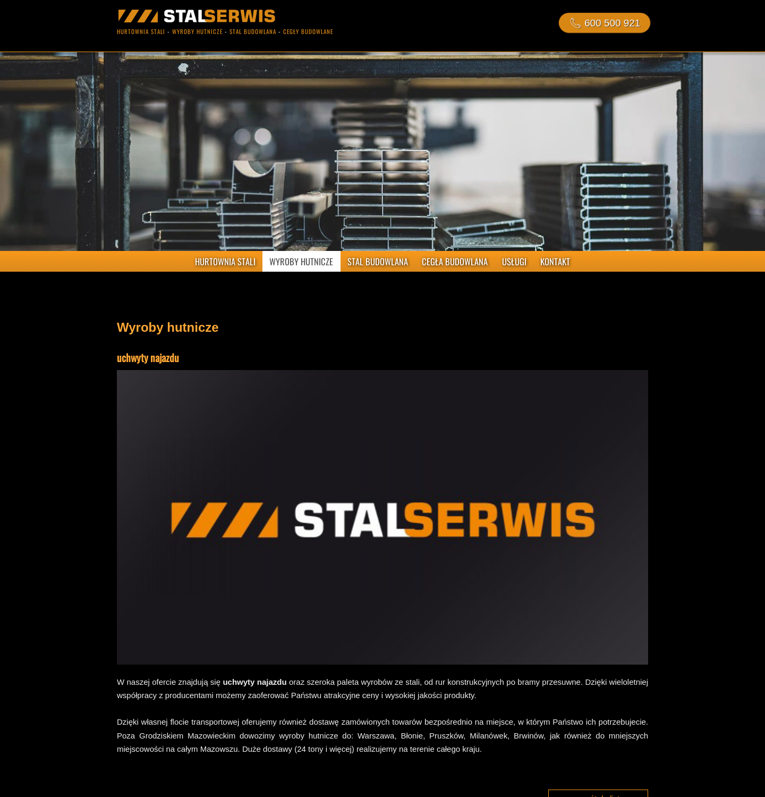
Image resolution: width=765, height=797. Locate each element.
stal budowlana (253, 31)
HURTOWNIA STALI (225, 261)
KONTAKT (555, 261)
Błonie (412, 735)
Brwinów (528, 735)
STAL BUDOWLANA (377, 261)
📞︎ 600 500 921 (604, 23)
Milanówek (488, 735)
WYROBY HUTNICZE (301, 261)
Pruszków (446, 735)
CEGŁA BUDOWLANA (455, 261)
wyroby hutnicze (197, 31)
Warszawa (376, 735)
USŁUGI (514, 261)
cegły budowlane (308, 31)
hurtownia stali (141, 31)
